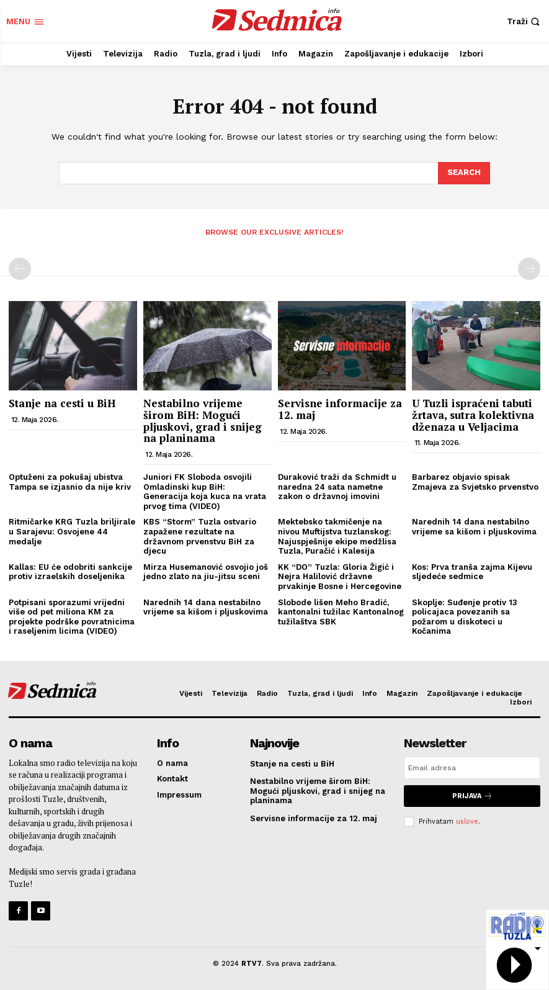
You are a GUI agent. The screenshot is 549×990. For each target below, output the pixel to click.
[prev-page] (20, 269)
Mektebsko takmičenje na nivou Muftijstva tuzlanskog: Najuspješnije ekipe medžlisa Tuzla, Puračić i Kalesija (337, 536)
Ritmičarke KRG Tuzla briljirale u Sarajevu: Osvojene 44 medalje (72, 531)
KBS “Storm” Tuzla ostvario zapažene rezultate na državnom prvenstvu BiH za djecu (199, 536)
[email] (472, 768)
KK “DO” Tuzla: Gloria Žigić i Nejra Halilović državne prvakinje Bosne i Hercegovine (339, 576)
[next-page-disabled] (529, 269)
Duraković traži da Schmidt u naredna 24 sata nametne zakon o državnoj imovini (337, 486)
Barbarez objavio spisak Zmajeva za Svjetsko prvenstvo (475, 482)
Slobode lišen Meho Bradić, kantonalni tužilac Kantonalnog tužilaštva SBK (341, 612)
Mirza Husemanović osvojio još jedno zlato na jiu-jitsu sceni (205, 572)
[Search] (464, 173)
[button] (525, 21)
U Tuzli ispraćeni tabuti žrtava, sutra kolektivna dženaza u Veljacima (473, 414)
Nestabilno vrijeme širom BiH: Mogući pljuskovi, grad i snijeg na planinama (202, 420)
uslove (467, 821)
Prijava (472, 796)
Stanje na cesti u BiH (62, 403)
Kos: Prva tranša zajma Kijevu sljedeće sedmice (472, 572)
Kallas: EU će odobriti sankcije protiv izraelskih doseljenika (70, 572)
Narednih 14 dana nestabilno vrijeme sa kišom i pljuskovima (474, 526)
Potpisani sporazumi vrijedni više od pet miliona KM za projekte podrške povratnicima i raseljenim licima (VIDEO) (72, 617)
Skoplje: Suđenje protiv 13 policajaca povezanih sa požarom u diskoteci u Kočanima (464, 617)
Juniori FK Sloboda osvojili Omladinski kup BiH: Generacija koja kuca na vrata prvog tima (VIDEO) (204, 491)
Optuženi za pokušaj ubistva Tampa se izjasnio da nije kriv (71, 482)
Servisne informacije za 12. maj (340, 409)
